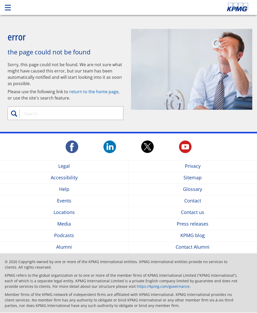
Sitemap (192, 178)
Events (64, 201)
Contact (192, 201)
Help (64, 189)
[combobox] (68, 113)
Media (64, 224)
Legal (64, 166)
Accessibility (64, 178)
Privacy (193, 166)
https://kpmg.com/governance (163, 286)
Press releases (192, 224)
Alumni (64, 247)
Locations (64, 213)
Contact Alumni (192, 247)
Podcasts (64, 236)
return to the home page (93, 92)
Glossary (192, 189)
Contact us (192, 213)
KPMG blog (192, 236)
